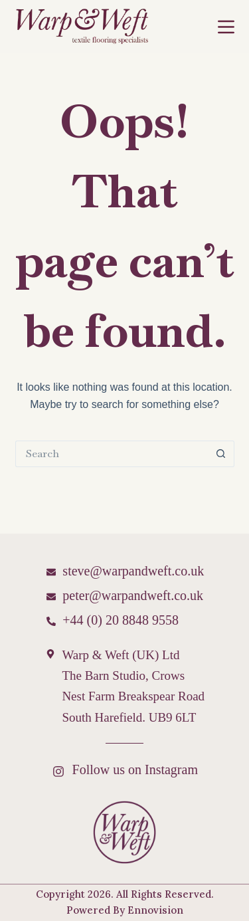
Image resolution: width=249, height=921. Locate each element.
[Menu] (226, 27)
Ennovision (155, 910)
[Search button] (221, 454)
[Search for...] (111, 454)
